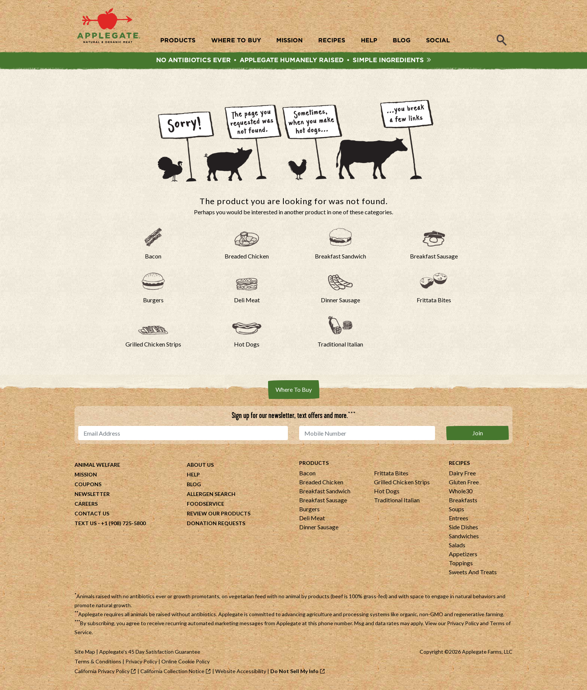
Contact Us (91, 515)
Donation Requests (216, 525)
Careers (86, 505)
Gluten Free (464, 483)
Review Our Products (218, 515)
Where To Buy (294, 391)
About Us (200, 466)
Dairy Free (462, 474)
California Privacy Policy (102, 673)
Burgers (309, 510)
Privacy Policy (463, 625)
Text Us (85, 525)
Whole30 (460, 492)
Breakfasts (463, 501)
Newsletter (92, 496)
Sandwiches (464, 537)
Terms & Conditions (97, 663)
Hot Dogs (386, 492)
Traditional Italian (397, 501)
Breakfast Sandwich (324, 492)
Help (193, 476)
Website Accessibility (240, 673)
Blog (194, 486)
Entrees (458, 519)
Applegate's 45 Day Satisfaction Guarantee (149, 653)
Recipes (459, 464)
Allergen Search (211, 496)
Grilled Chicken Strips (402, 483)
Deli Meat (312, 519)
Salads (457, 546)
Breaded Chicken (321, 483)
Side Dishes (463, 528)
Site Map (84, 653)
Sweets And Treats (473, 573)
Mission (85, 476)
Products (314, 464)
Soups (456, 510)
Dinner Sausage (318, 528)
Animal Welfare (97, 466)
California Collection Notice (172, 673)
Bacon (307, 474)
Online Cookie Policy (185, 663)
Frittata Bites (391, 474)
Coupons (87, 486)
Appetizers (463, 555)
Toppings (461, 564)
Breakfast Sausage (323, 501)
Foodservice (205, 505)
